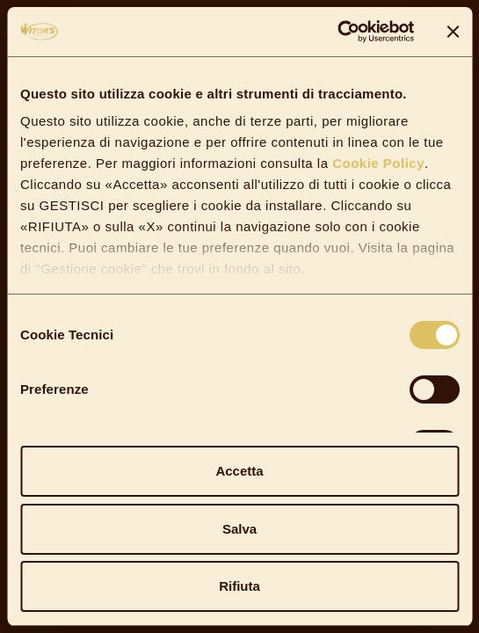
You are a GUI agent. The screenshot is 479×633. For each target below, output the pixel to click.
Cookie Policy (377, 163)
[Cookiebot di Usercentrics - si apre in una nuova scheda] (337, 31)
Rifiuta (239, 585)
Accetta (239, 470)
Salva (239, 528)
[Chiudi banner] (452, 31)
